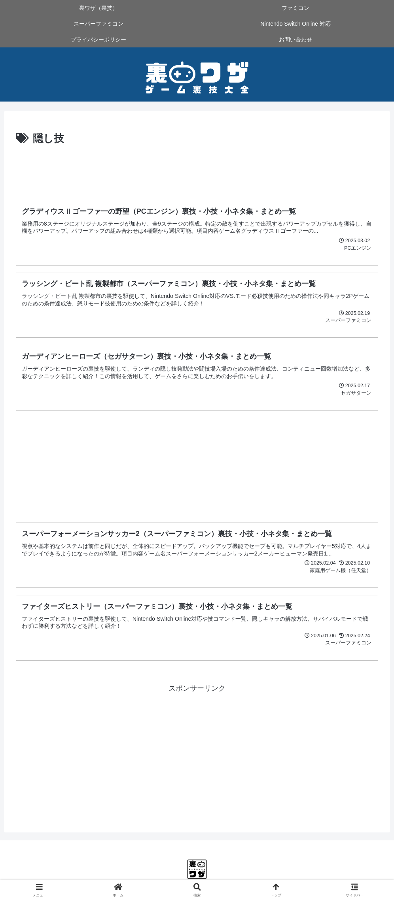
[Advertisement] (197, 169)
